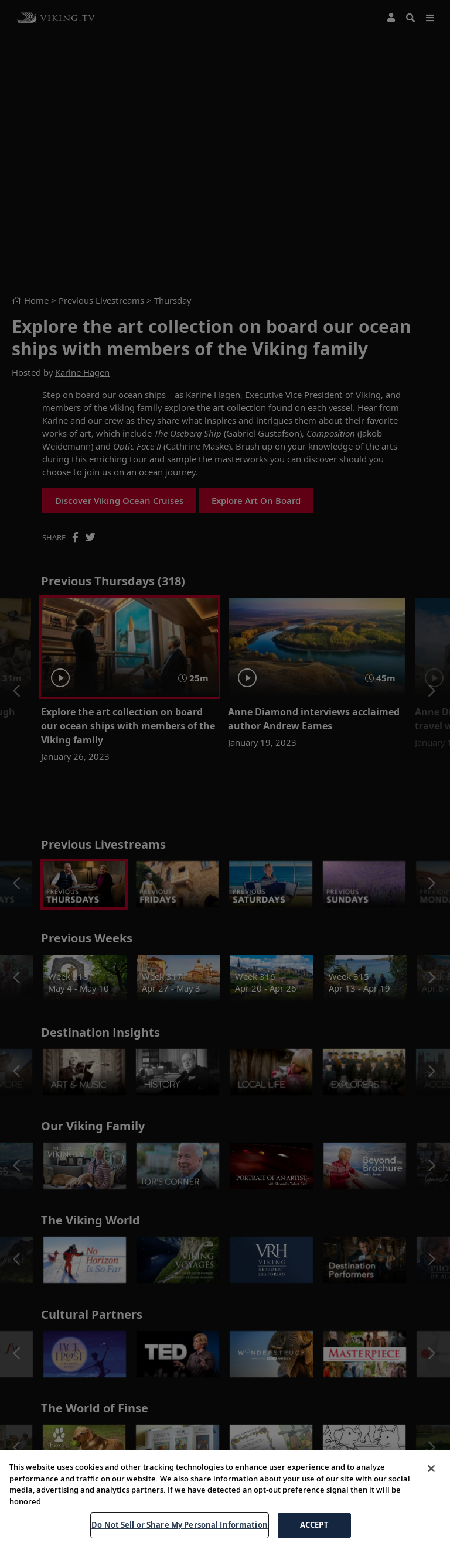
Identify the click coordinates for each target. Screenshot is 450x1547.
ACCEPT (314, 1524)
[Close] (431, 1468)
